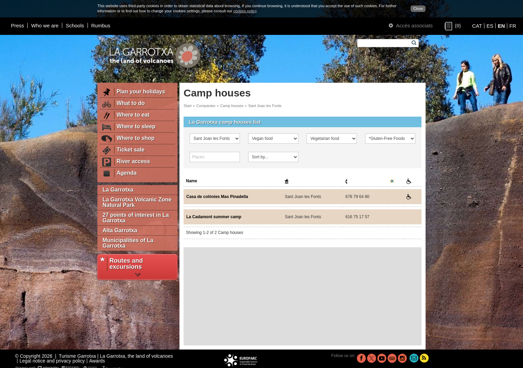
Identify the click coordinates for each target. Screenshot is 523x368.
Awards (97, 361)
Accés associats (411, 25)
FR (512, 26)
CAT (477, 26)
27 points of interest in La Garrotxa (136, 217)
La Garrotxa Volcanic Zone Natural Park (137, 202)
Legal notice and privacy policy (52, 361)
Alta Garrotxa (120, 230)
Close (418, 8)
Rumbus (100, 25)
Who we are (44, 25)
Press (17, 25)
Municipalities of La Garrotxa (128, 243)
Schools (75, 25)
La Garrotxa (118, 190)
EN (501, 26)
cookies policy (244, 11)
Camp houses (231, 106)
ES (489, 26)
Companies (205, 106)
